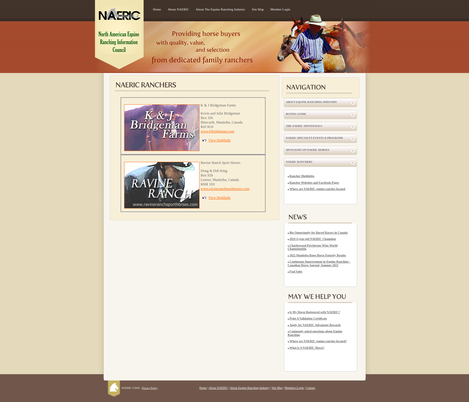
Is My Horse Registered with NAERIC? (315, 312)
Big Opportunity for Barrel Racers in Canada (319, 232)
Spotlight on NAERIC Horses (307, 149)
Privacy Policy (150, 387)
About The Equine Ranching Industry (220, 9)
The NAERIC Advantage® (304, 125)
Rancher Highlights (302, 176)
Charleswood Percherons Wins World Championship (312, 247)
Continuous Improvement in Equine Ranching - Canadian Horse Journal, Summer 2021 (319, 263)
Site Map (258, 9)
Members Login (294, 387)
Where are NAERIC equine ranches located (317, 189)
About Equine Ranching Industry (311, 101)
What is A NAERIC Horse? (307, 347)
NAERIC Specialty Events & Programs (314, 137)
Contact (310, 387)
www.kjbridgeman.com (217, 131)
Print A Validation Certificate (308, 318)
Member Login (280, 9)
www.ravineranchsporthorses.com (225, 189)
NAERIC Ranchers (299, 161)
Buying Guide (296, 113)
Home (157, 9)
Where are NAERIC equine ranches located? (318, 341)
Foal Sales (296, 271)
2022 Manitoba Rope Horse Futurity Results (318, 255)
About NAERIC (178, 9)
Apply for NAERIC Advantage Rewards (315, 325)
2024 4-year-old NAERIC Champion (313, 238)
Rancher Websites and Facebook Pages (314, 182)
